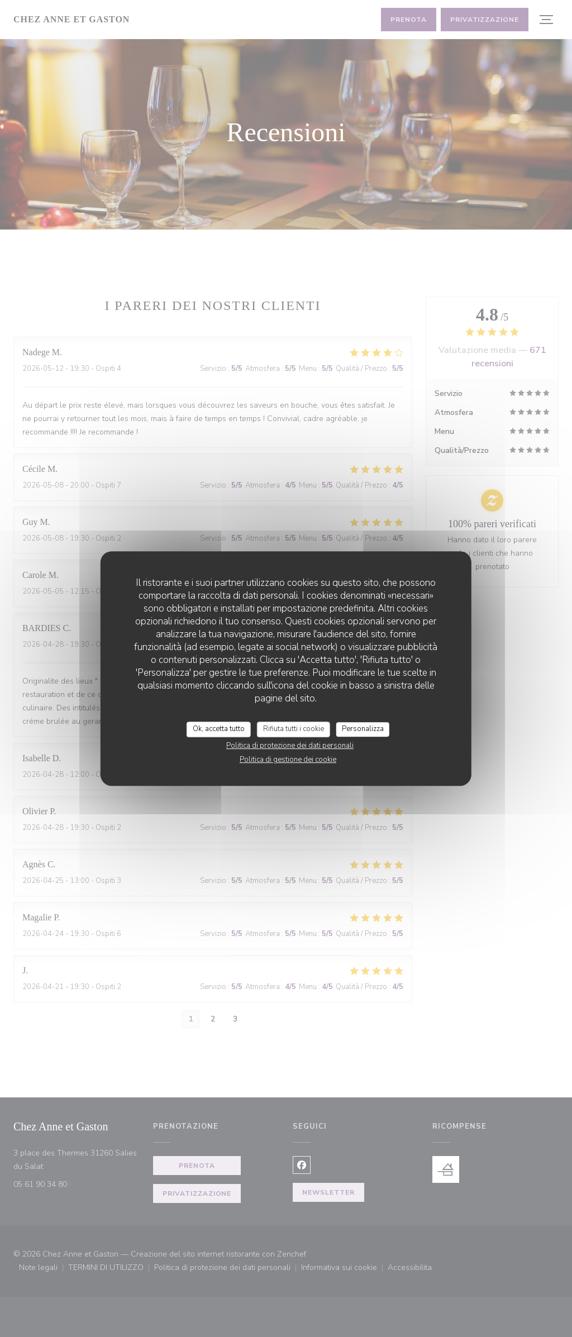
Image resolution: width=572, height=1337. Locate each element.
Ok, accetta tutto (219, 729)
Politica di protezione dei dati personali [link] (290, 746)
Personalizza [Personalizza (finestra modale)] (363, 729)
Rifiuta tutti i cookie (293, 729)
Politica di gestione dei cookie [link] (288, 760)
